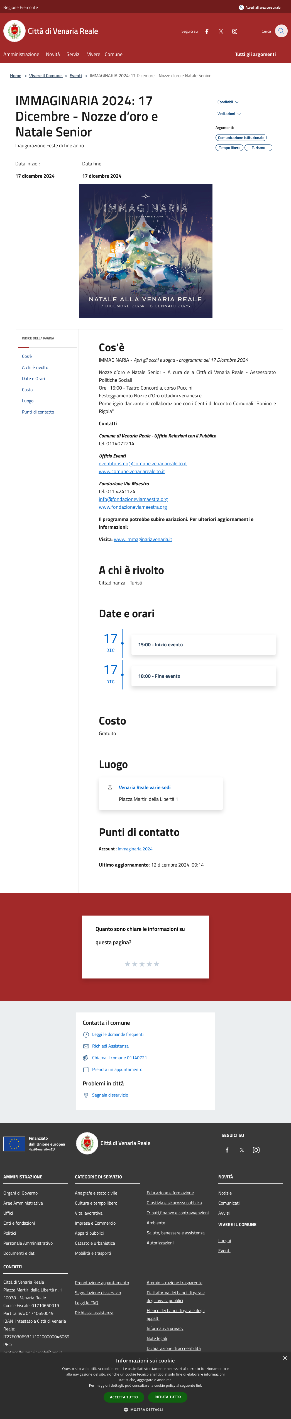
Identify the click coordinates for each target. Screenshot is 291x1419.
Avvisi (224, 1213)
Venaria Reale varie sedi (145, 787)
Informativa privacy (165, 1328)
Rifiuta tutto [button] (168, 1396)
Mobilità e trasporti (93, 1253)
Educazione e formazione (170, 1192)
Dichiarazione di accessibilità (174, 1348)
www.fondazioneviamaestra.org (133, 507)
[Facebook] (203, 31)
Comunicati (229, 1203)
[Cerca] (281, 31)
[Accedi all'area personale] (259, 7)
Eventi (76, 75)
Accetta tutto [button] (124, 1397)
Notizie (225, 1193)
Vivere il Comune (46, 75)
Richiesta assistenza (94, 1312)
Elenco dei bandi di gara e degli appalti (176, 1314)
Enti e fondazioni (19, 1223)
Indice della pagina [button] (38, 338)
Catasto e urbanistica (95, 1243)
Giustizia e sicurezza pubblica (174, 1202)
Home (15, 75)
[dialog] (145, 1385)
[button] (145, 1409)
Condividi (228, 102)
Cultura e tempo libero (96, 1203)
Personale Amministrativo (28, 1243)
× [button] (285, 1358)
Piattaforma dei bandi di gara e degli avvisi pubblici (176, 1296)
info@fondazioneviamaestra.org (133, 499)
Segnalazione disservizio (98, 1292)
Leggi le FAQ (86, 1302)
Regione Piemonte (20, 7)
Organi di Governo (20, 1193)
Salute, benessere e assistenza (176, 1232)
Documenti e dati (19, 1253)
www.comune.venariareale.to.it (132, 471)
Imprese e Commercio (95, 1223)
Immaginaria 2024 (135, 848)
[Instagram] (231, 31)
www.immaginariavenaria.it (143, 539)
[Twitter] (217, 31)
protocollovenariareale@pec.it (32, 1352)
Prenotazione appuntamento (102, 1282)
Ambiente (156, 1222)
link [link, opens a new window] (199, 1385)
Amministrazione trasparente (174, 1282)
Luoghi (224, 1240)
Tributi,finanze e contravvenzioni (178, 1212)
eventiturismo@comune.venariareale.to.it (143, 463)
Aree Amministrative (23, 1203)
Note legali (157, 1338)
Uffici (8, 1213)
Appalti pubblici (89, 1233)
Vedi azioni (230, 114)
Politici (9, 1233)
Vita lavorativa (88, 1213)
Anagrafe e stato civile (96, 1193)
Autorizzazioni (160, 1242)
